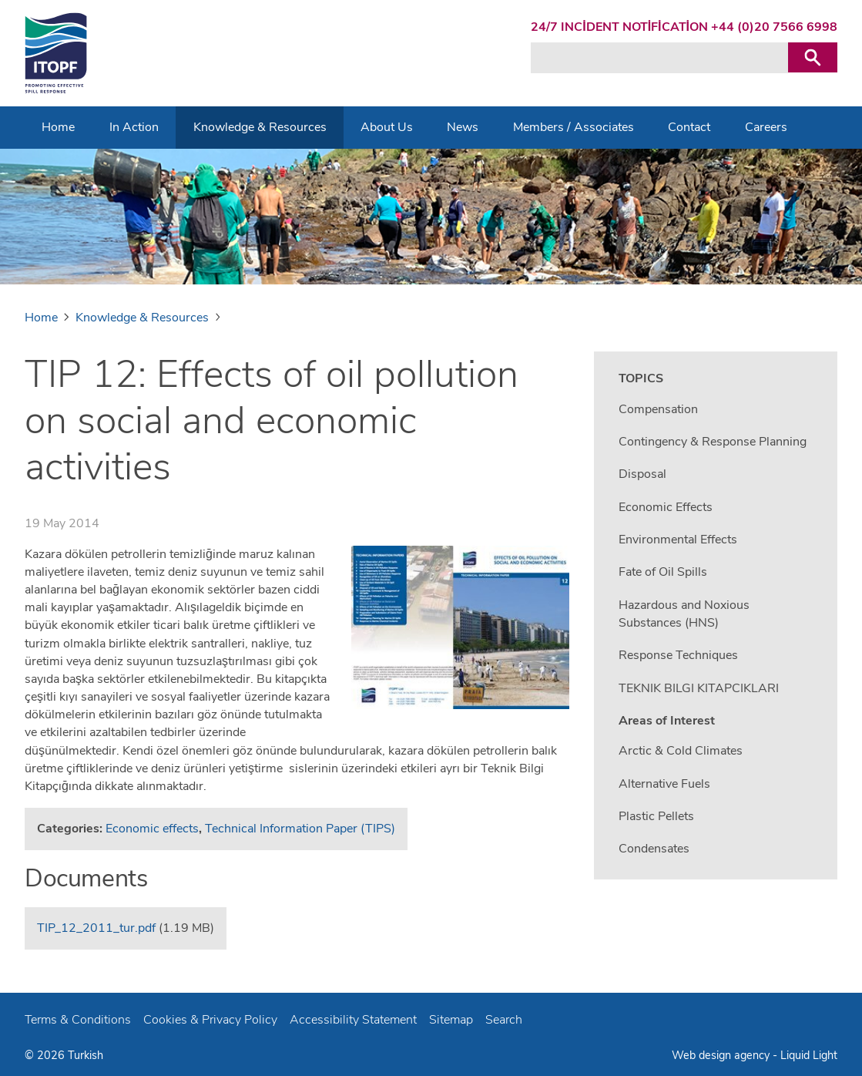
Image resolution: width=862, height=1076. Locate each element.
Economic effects (152, 828)
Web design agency (722, 1055)
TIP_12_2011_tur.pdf (96, 928)
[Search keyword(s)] (659, 57)
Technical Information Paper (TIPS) (300, 828)
